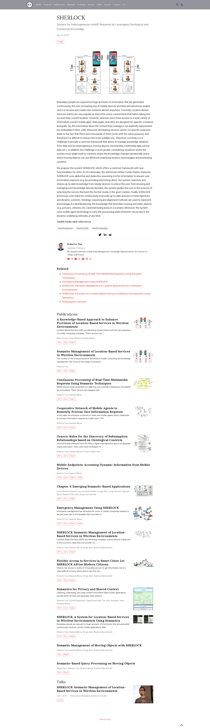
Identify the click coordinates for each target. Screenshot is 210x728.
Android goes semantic (74, 301)
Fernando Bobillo (89, 491)
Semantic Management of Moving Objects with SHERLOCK (99, 645)
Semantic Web (82, 228)
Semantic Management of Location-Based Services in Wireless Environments (93, 353)
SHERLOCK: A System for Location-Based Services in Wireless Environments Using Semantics (93, 618)
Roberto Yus (74, 244)
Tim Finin (106, 601)
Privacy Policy (105, 719)
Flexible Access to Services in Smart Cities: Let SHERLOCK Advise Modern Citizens (90, 562)
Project (72, 342)
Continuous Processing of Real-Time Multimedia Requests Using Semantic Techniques (92, 381)
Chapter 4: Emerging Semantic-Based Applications (93, 486)
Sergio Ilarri (103, 491)
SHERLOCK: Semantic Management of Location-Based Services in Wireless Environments (91, 534)
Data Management (65, 228)
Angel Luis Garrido (88, 494)
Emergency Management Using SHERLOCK (85, 281)
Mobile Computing (100, 228)
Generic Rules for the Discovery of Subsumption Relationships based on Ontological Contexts (92, 438)
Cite (65, 342)
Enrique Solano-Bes (91, 452)
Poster (80, 478)
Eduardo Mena (88, 338)
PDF (59, 342)
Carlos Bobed (75, 338)
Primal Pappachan (77, 601)
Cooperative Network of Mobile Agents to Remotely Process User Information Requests (90, 410)
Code (60, 42)
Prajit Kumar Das (93, 601)
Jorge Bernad (115, 491)
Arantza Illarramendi (103, 548)
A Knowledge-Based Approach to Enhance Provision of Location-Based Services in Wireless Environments (93, 322)
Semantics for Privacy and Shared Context (88, 589)
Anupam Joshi (117, 601)
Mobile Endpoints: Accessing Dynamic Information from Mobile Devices (103, 466)
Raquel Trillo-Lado (71, 494)
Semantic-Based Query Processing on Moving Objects (96, 663)
